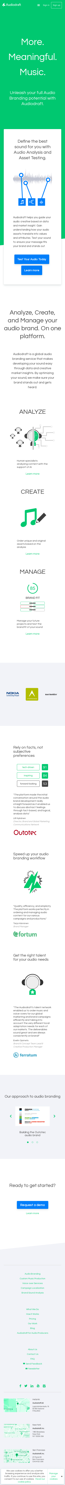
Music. (33, 72)
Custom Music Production (32, 1279)
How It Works (32, 1314)
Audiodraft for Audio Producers (32, 1333)
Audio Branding (32, 1274)
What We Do (32, 1309)
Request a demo (32, 1205)
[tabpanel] (32, 1124)
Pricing (32, 1319)
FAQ (32, 1359)
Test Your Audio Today (31, 259)
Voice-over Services (32, 1283)
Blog (32, 1328)
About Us (32, 1349)
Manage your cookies (53, 1476)
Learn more (31, 270)
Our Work (32, 1323)
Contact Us (32, 1354)
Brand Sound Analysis (33, 1293)
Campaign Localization (32, 1288)
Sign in (46, 5)
